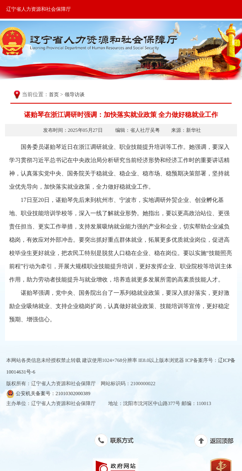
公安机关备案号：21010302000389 (48, 394)
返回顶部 (218, 442)
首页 (54, 94)
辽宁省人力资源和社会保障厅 (38, 9)
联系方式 (118, 442)
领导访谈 (75, 94)
